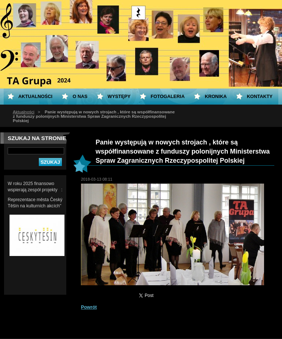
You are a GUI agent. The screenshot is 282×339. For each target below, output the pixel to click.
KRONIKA (216, 96)
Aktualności (23, 112)
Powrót (89, 307)
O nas (80, 96)
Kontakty (259, 96)
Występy (119, 96)
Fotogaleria (168, 96)
